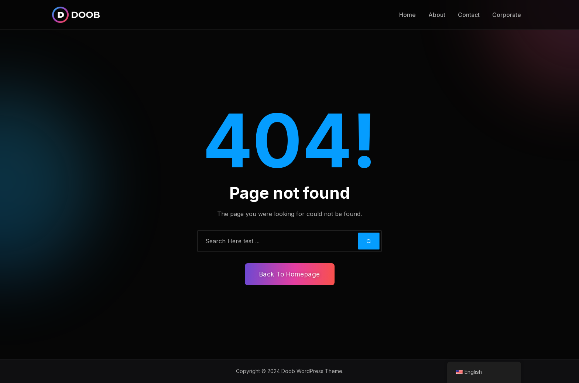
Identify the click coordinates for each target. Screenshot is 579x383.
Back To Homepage (289, 274)
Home (407, 14)
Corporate (506, 14)
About (436, 14)
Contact (469, 14)
